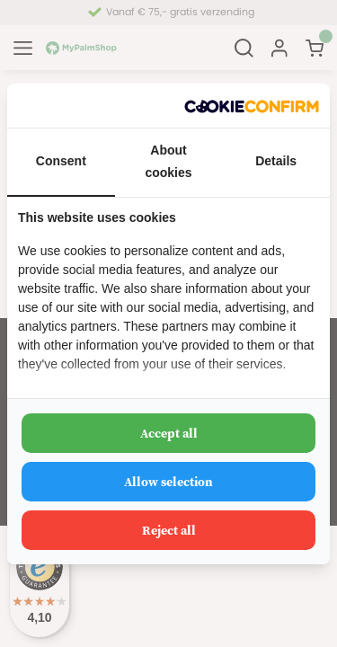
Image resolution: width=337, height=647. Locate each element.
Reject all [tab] (169, 530)
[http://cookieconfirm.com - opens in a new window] (251, 105)
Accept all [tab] (169, 433)
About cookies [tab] (168, 161)
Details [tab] (276, 161)
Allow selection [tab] (168, 482)
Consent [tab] (61, 161)
